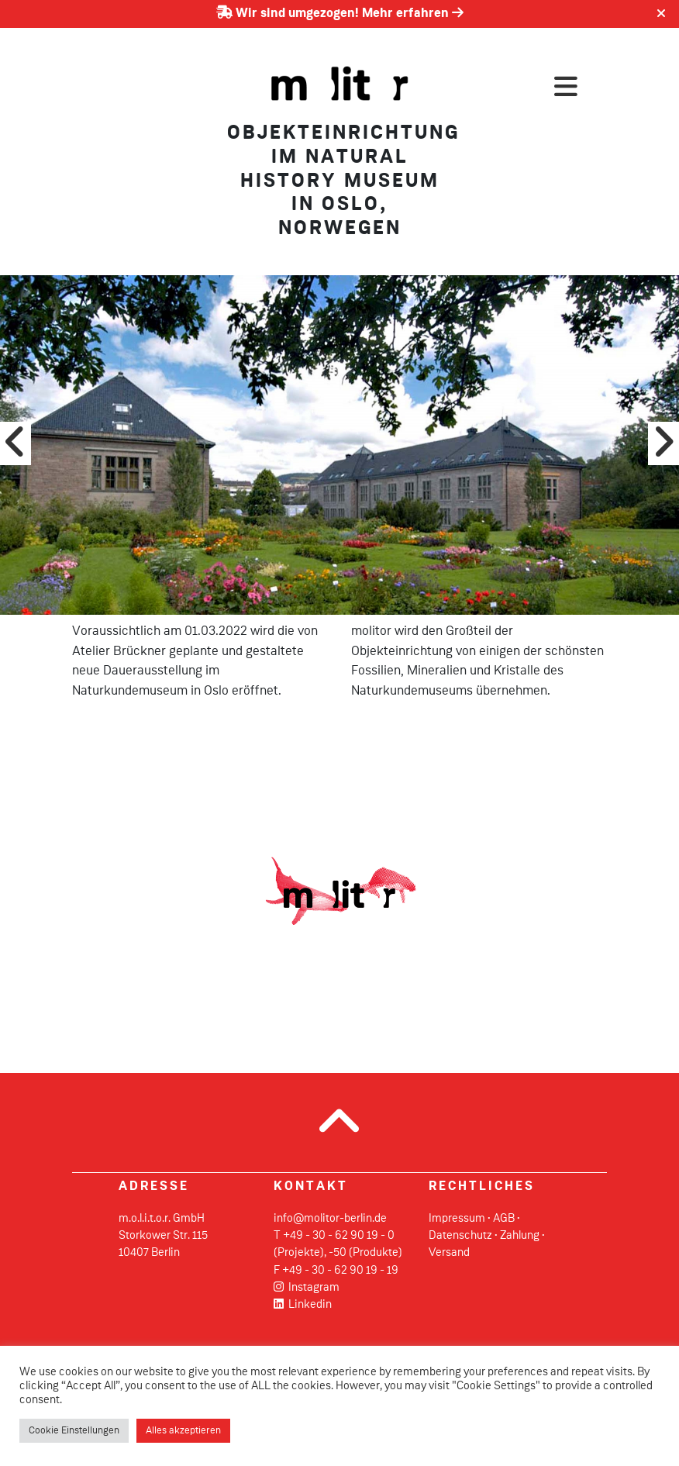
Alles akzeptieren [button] (183, 1431)
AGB (504, 1218)
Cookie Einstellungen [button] (74, 1431)
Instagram (307, 1287)
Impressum (457, 1218)
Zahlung (519, 1235)
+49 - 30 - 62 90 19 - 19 (340, 1270)
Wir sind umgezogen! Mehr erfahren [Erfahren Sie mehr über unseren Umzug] (340, 13)
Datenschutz (460, 1235)
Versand (449, 1252)
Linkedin (303, 1304)
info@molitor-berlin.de (330, 1218)
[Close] (661, 14)
